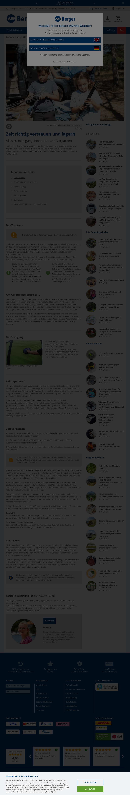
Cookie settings (90, 787)
